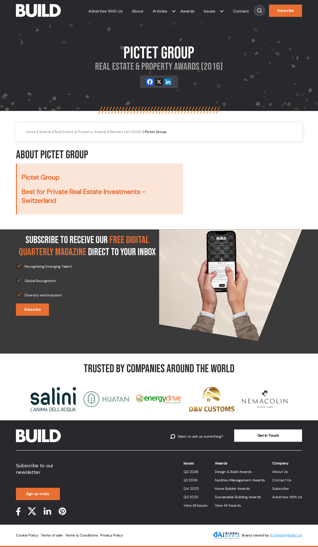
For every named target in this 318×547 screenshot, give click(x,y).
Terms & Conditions (81, 535)
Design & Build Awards (233, 471)
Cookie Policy (27, 535)
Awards (187, 11)
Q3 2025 (191, 497)
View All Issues (196, 505)
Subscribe (285, 10)
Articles (160, 11)
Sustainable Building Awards (238, 497)
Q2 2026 (191, 471)
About (138, 11)
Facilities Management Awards (240, 480)
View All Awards (228, 505)
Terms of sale (52, 535)
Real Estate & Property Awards (81, 131)
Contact (241, 11)
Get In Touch (268, 435)
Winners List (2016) (126, 131)
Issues (209, 11)
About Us (280, 471)
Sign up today (37, 493)
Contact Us (281, 480)
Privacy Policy (111, 535)
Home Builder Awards (232, 488)
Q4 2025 (191, 488)
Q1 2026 (190, 480)
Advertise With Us (105, 11)
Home (31, 131)
